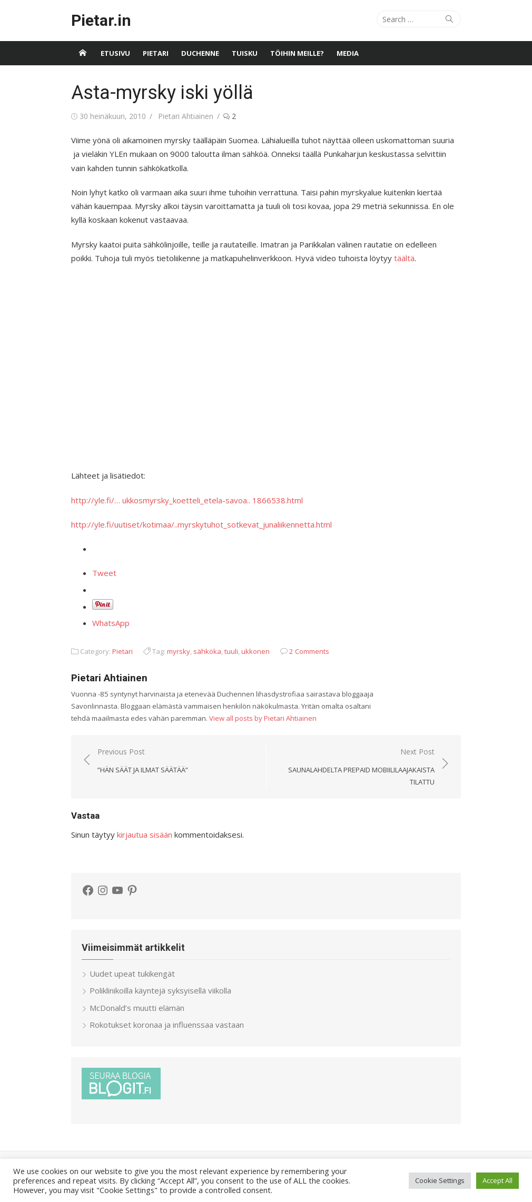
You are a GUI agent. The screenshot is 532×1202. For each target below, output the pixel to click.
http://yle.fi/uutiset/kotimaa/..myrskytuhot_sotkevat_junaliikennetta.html (201, 524)
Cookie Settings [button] (440, 1180)
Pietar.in (101, 20)
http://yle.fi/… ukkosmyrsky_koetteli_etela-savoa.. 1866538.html (187, 500)
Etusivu (115, 53)
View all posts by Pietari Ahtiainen (263, 718)
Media (348, 53)
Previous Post (142, 761)
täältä (404, 258)
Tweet (104, 573)
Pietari (156, 53)
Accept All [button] (497, 1180)
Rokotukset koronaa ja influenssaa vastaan (167, 1024)
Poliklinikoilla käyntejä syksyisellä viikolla (160, 990)
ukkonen (255, 651)
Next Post (356, 767)
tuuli (231, 651)
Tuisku (245, 53)
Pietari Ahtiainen (185, 116)
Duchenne (200, 53)
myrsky (178, 651)
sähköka (207, 651)
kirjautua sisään (144, 834)
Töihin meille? (297, 53)
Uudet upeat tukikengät (132, 973)
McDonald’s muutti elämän (137, 1007)
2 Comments (309, 651)
